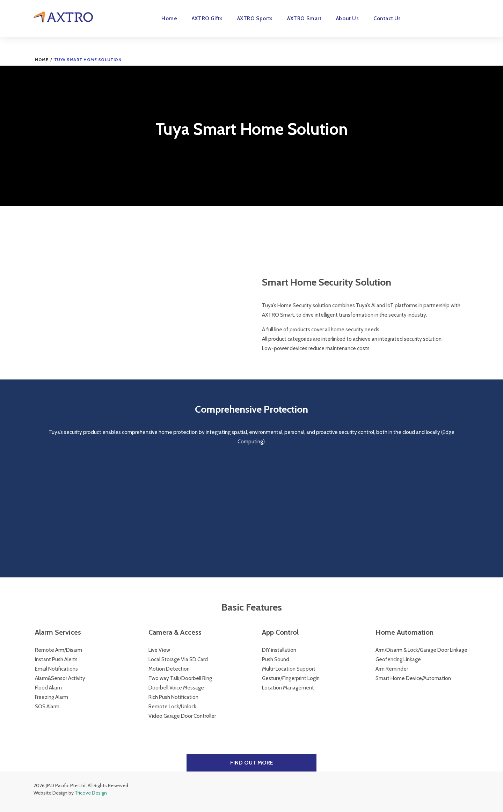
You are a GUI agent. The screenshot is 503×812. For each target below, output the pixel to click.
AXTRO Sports (255, 18)
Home (169, 18)
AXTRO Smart (304, 18)
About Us (347, 18)
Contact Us (387, 18)
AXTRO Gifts (207, 18)
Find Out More (251, 762)
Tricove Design (91, 793)
